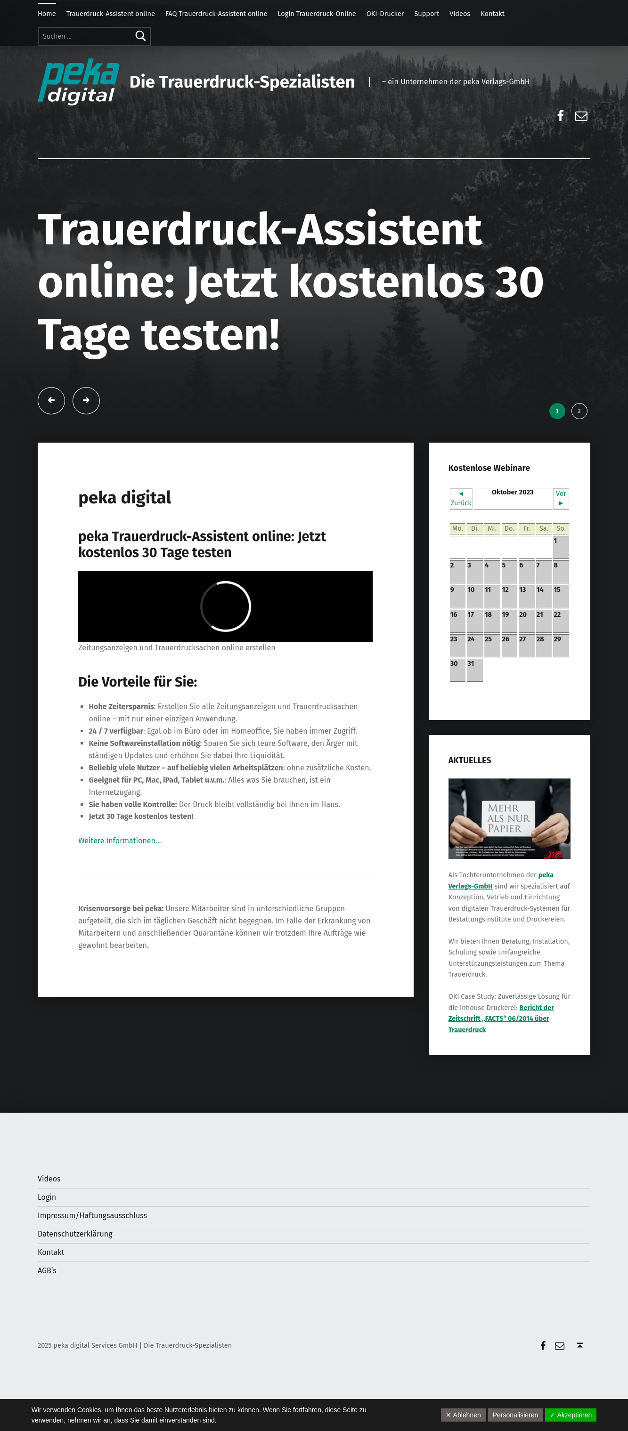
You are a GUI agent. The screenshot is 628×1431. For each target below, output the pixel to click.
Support (426, 13)
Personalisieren (515, 1415)
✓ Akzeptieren (571, 1415)
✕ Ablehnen (463, 1415)
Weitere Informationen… (119, 840)
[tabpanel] (314, 300)
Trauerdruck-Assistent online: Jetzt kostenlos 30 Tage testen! (291, 282)
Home (47, 13)
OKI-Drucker (385, 13)
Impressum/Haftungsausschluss (92, 1215)
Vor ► (561, 498)
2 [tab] (579, 410)
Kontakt (493, 13)
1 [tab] (557, 410)
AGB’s (47, 1270)
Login (47, 1197)
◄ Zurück (461, 498)
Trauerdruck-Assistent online (110, 13)
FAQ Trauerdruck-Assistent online (216, 13)
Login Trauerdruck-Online (316, 13)
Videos (459, 13)
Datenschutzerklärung (75, 1233)
